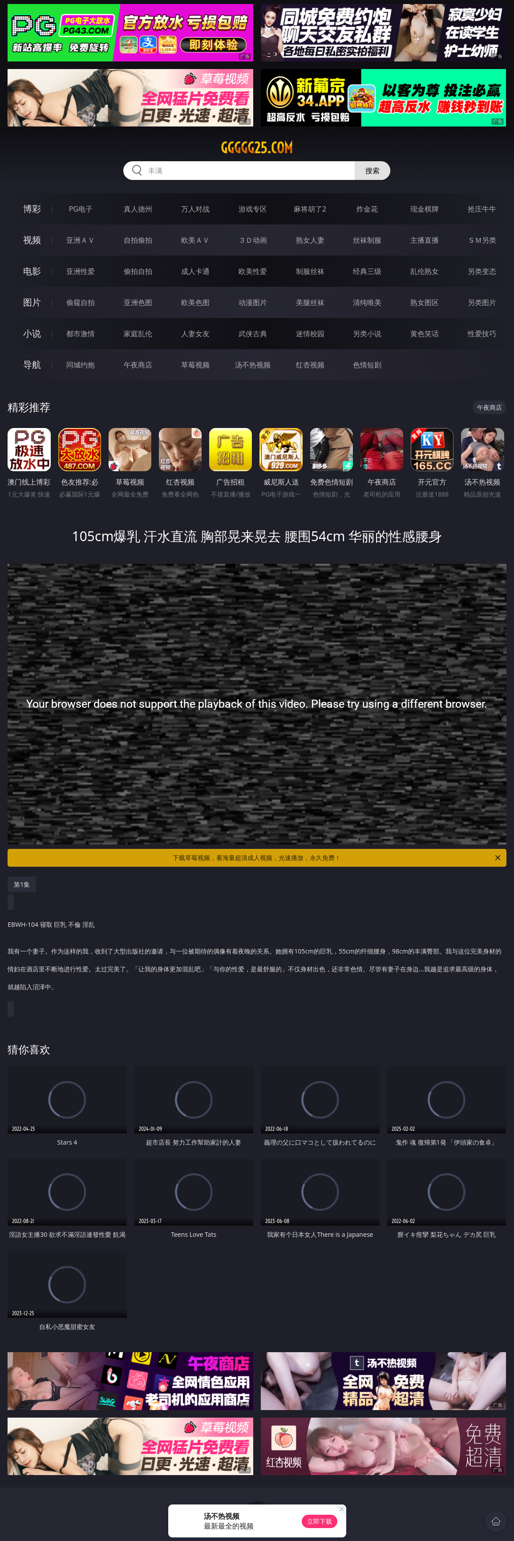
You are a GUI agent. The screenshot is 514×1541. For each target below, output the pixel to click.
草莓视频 (195, 365)
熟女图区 (424, 302)
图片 (32, 302)
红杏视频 (310, 365)
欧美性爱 (253, 271)
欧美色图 (195, 302)
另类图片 (482, 302)
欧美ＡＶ (195, 240)
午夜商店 (138, 365)
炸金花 (367, 209)
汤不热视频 (253, 365)
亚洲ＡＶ (80, 240)
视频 (32, 240)
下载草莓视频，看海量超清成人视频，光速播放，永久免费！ (337, 857)
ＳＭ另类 (482, 240)
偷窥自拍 (80, 302)
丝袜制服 (367, 240)
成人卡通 (195, 271)
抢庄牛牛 (482, 209)
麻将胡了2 (310, 209)
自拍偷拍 (138, 240)
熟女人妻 (310, 240)
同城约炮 (80, 365)
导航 (32, 365)
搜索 (372, 170)
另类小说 (367, 333)
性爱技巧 (482, 333)
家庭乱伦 (138, 333)
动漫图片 (253, 302)
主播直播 (424, 240)
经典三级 (367, 271)
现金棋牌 (424, 209)
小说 (32, 333)
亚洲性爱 (80, 271)
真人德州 (138, 209)
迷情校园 (310, 333)
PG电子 (81, 209)
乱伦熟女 (424, 271)
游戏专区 (253, 209)
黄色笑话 (424, 333)
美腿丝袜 (310, 302)
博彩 (32, 209)
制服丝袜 (310, 271)
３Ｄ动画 (253, 240)
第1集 (22, 884)
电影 (32, 271)
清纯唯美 (367, 302)
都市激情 (80, 333)
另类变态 (482, 271)
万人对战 (195, 209)
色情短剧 (367, 365)
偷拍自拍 (138, 271)
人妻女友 (195, 333)
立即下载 (319, 1521)
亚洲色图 (138, 302)
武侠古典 (253, 333)
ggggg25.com (257, 148)
